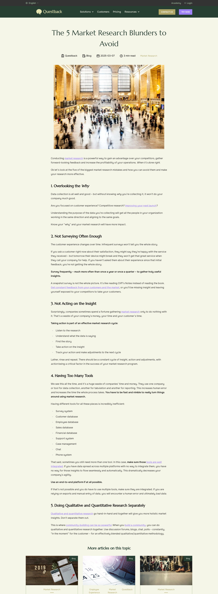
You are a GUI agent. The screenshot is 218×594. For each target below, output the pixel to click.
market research (74, 158)
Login (188, 3)
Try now (185, 12)
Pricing (117, 11)
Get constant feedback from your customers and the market (85, 287)
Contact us (167, 12)
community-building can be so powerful (89, 525)
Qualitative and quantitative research (72, 513)
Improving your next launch (141, 205)
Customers (103, 11)
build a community (135, 525)
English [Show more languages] (32, 3)
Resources (132, 12)
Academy (176, 3)
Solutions (87, 12)
